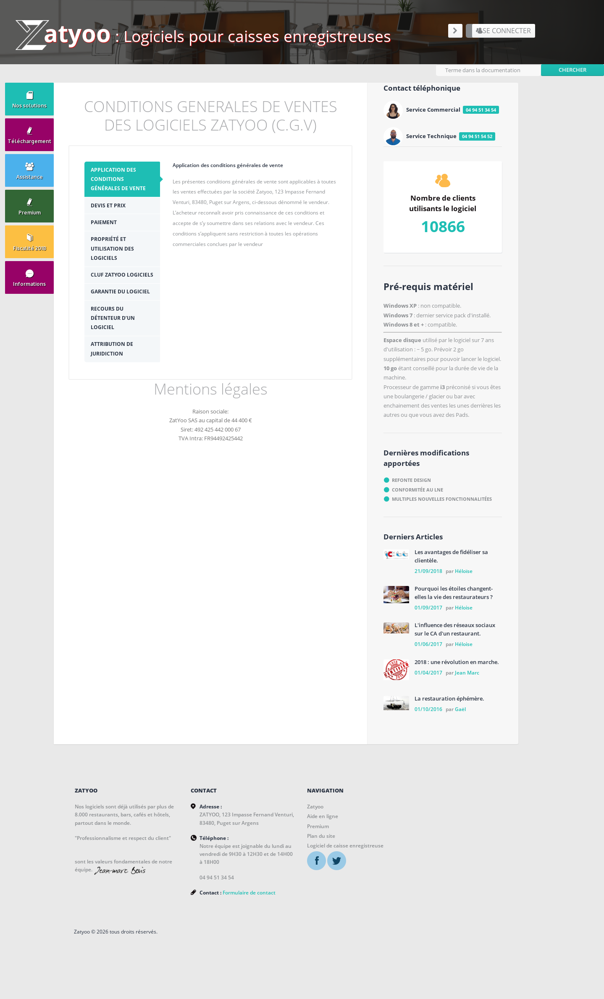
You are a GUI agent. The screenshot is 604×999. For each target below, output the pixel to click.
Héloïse (464, 568)
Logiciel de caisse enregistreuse (298, 843)
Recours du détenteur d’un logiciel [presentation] (119, 344)
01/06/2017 (428, 641)
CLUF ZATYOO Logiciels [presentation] (114, 286)
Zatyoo (268, 804)
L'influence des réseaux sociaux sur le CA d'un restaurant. (455, 627)
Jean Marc (467, 669)
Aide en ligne (275, 813)
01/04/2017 (428, 669)
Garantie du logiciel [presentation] (114, 313)
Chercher (572, 66)
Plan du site (274, 833)
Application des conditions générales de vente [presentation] (124, 186)
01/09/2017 (428, 604)
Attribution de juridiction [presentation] (118, 374)
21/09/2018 (428, 568)
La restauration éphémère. (449, 696)
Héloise (464, 604)
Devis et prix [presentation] (114, 212)
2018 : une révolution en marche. (457, 659)
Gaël (460, 706)
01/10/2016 (428, 706)
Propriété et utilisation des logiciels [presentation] (119, 256)
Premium (271, 823)
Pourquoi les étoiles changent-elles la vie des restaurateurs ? (454, 590)
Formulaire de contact (202, 909)
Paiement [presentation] (110, 229)
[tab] (126, 186)
